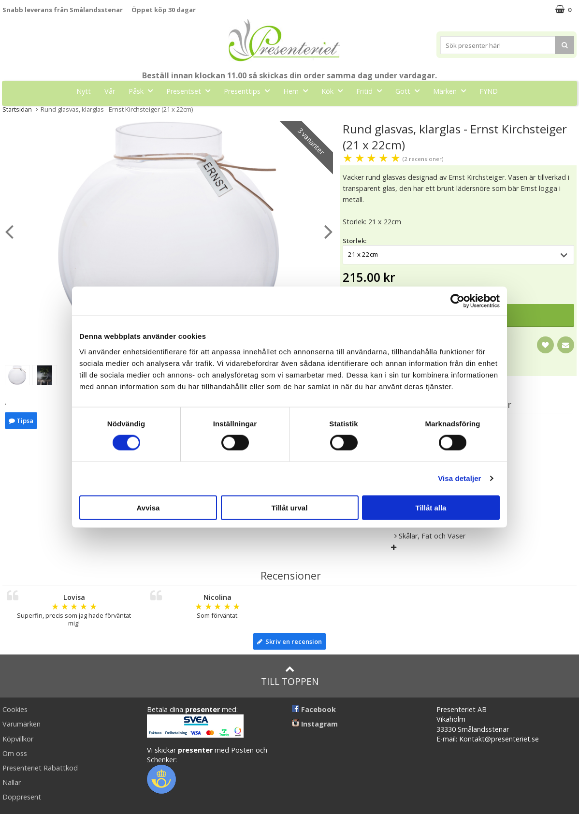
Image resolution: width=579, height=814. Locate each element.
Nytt (83, 91)
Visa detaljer (459, 478)
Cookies (15, 709)
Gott (410, 90)
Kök (334, 90)
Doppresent (21, 796)
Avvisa (148, 507)
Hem (298, 90)
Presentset (191, 90)
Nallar (11, 782)
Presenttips (249, 90)
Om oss (14, 753)
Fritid (372, 90)
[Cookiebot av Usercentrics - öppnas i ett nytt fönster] (457, 301)
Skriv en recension (289, 641)
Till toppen (289, 676)
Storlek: (354, 240)
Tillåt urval (290, 507)
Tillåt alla (431, 507)
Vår (109, 91)
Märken (452, 90)
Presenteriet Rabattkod (40, 767)
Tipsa (21, 420)
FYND (488, 91)
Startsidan (17, 109)
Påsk (144, 90)
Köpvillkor (17, 738)
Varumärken (21, 723)
